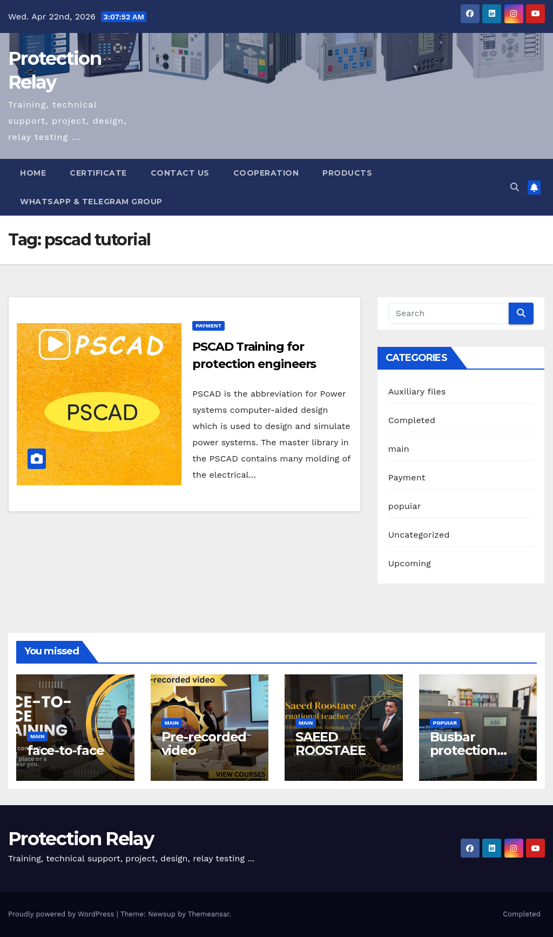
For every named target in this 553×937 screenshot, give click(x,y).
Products (347, 173)
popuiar (404, 506)
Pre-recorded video (204, 743)
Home (33, 173)
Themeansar (209, 914)
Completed (412, 420)
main (398, 449)
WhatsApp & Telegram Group (91, 201)
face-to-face (65, 750)
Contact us (180, 173)
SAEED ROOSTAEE (330, 743)
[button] (514, 187)
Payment (208, 326)
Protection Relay (80, 838)
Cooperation (266, 173)
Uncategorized (419, 535)
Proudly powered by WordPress (62, 914)
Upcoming (409, 563)
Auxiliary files (417, 391)
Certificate (98, 173)
